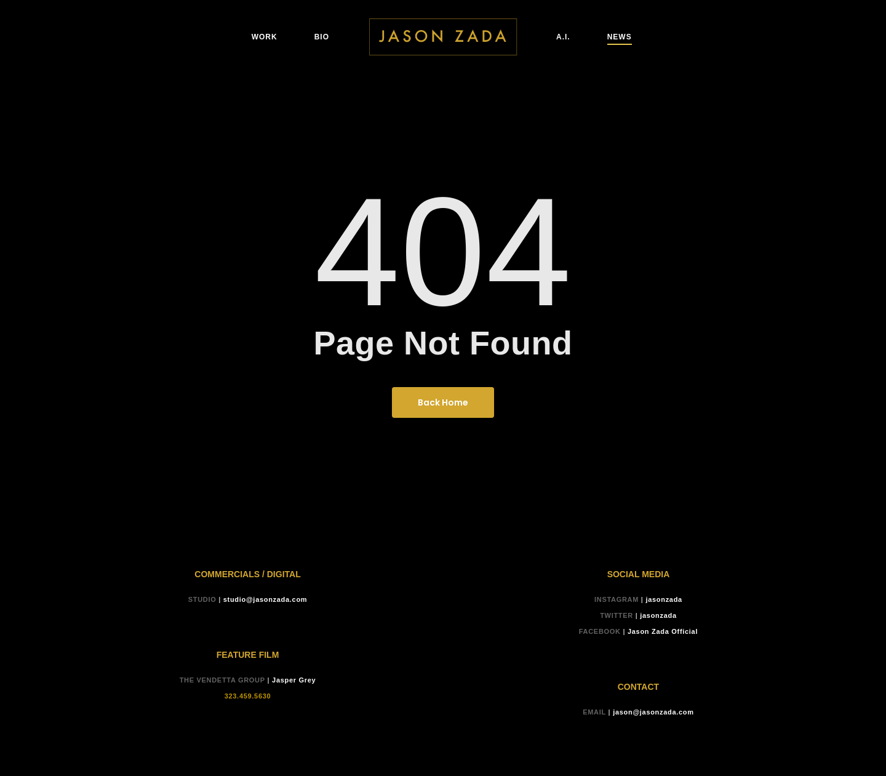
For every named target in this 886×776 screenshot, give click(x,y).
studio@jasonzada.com (265, 599)
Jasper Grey (294, 680)
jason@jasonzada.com (653, 712)
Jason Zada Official (663, 631)
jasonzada (663, 599)
